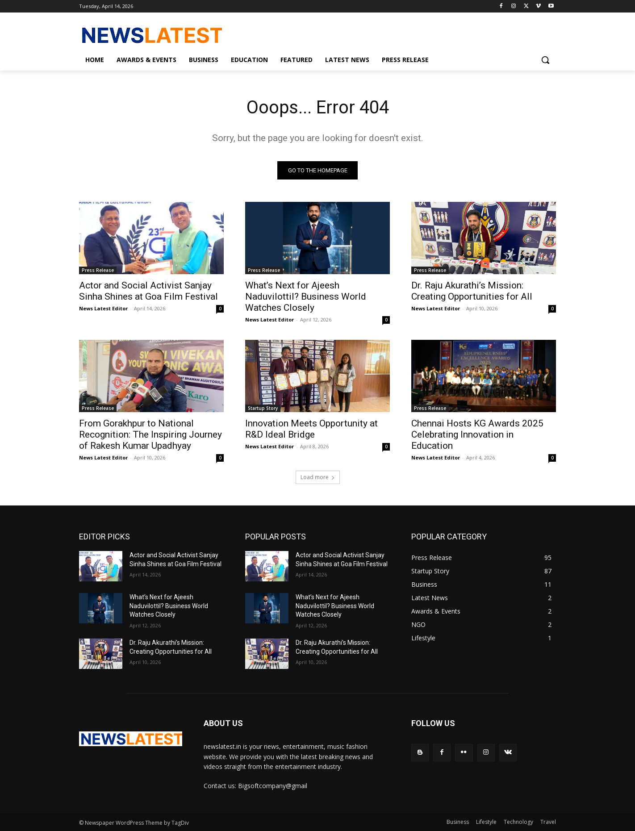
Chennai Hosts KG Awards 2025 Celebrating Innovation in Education (477, 434)
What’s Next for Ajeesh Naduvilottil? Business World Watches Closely (305, 296)
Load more (318, 477)
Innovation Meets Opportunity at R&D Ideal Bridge (311, 429)
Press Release (98, 270)
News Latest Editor (103, 308)
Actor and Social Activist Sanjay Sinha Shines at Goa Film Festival (148, 291)
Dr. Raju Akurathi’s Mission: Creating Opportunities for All (471, 291)
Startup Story (263, 408)
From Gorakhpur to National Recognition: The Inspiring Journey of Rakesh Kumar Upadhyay (150, 434)
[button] (545, 60)
